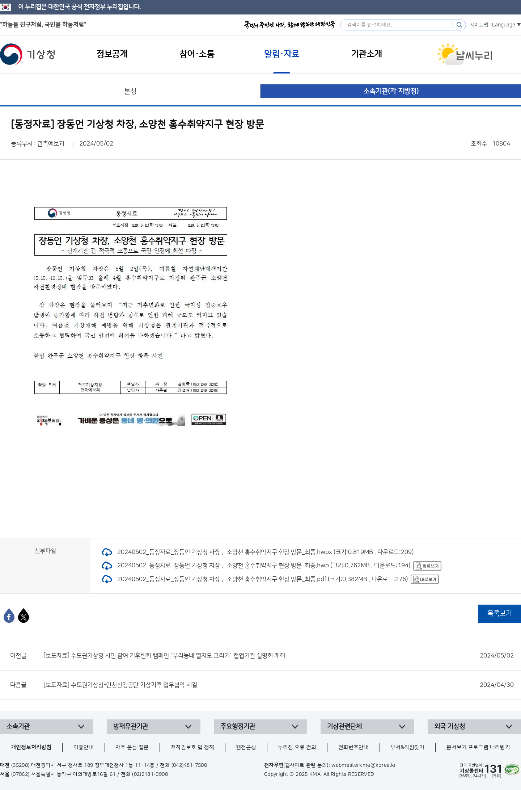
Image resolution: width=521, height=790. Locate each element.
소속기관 (18, 726)
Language (503, 25)
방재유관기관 (130, 726)
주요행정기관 (237, 726)
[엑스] (23, 615)
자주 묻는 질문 (132, 747)
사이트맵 (479, 25)
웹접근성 (246, 747)
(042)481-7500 (189, 765)
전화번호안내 (353, 747)
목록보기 (499, 613)
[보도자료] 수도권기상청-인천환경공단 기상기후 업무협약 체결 (278, 685)
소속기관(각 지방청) (391, 91)
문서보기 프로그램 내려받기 (478, 747)
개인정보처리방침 (31, 747)
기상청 (27, 54)
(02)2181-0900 (150, 774)
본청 (130, 91)
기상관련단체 (344, 726)
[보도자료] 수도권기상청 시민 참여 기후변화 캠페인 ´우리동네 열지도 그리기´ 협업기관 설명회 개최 (278, 655)
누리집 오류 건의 (297, 747)
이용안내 (83, 747)
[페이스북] (9, 615)
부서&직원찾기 (407, 747)
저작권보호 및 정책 (192, 747)
